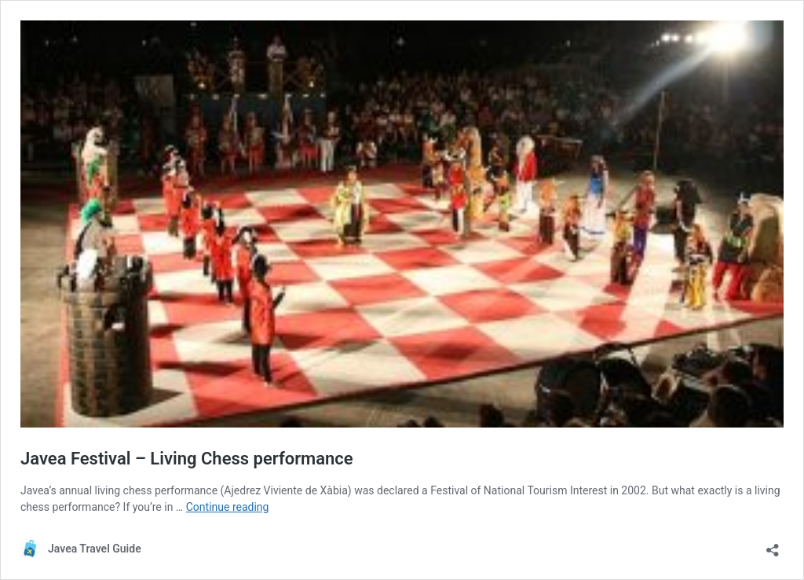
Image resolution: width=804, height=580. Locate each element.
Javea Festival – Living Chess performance (186, 458)
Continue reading (227, 507)
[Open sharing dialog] (773, 545)
